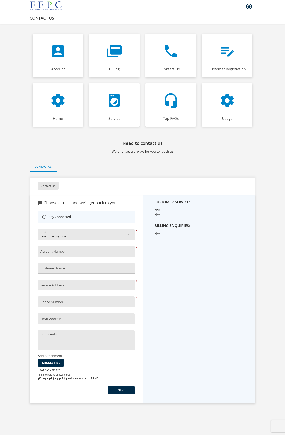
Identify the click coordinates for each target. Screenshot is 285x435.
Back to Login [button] (248, 6)
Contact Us (43, 166)
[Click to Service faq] (114, 105)
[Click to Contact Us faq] (170, 55)
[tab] (43, 167)
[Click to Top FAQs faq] (170, 105)
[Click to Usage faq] (227, 105)
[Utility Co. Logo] (46, 6)
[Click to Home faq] (58, 105)
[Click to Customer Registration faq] (227, 55)
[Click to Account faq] (58, 55)
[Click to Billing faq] (114, 55)
